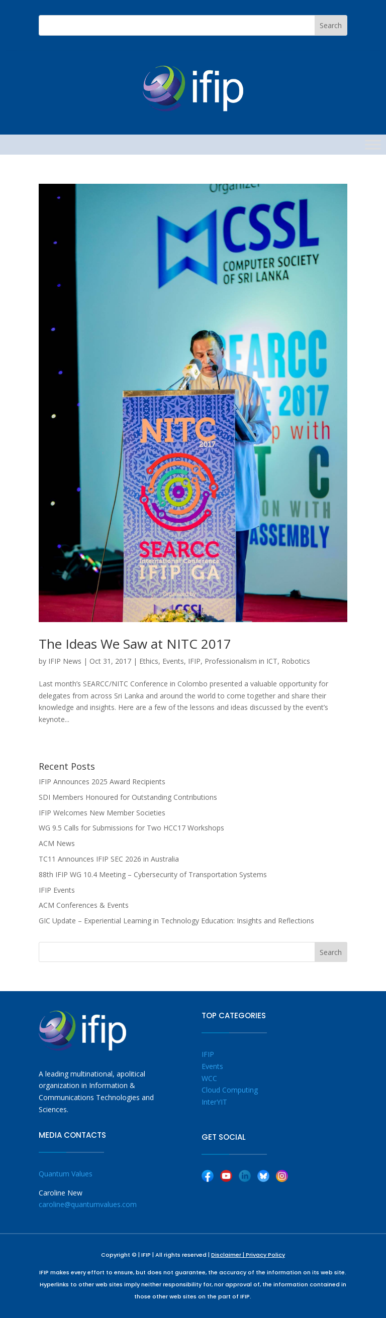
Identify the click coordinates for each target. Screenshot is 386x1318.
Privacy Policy (265, 1255)
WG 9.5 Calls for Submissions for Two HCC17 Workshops (131, 827)
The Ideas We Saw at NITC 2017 (135, 644)
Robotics (295, 661)
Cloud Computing (230, 1090)
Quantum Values (65, 1173)
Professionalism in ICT (241, 661)
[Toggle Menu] (373, 144)
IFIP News (64, 661)
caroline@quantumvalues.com (88, 1204)
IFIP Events (57, 890)
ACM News (57, 843)
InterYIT (214, 1102)
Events (173, 661)
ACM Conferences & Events (84, 905)
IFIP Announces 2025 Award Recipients (102, 781)
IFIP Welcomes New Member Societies (102, 812)
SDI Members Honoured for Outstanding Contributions (128, 797)
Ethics (148, 661)
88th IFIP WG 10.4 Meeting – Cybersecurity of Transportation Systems (153, 874)
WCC (209, 1078)
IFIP (194, 661)
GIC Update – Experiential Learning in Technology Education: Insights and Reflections (176, 920)
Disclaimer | (228, 1255)
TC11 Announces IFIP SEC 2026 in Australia (109, 859)
